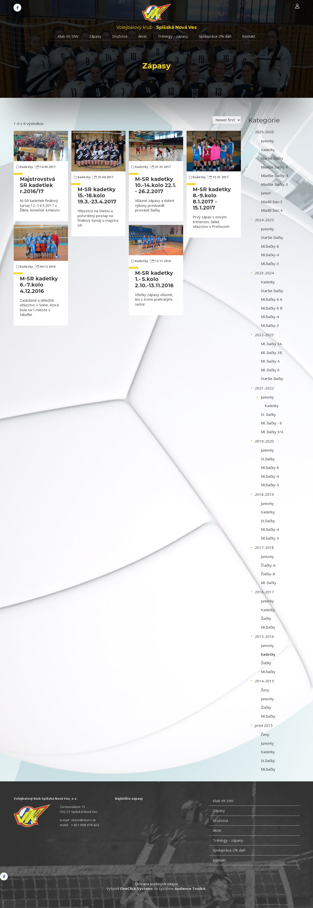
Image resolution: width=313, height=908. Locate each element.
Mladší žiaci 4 (271, 210)
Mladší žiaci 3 (271, 201)
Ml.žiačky (268, 627)
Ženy (265, 689)
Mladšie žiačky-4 (274, 175)
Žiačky (266, 618)
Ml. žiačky (268, 582)
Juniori (266, 192)
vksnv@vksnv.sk (83, 820)
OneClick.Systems (136, 888)
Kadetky (26, 167)
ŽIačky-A (268, 565)
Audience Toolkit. (191, 888)
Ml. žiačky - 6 (271, 423)
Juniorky (267, 140)
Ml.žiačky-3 (270, 263)
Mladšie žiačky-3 (274, 184)
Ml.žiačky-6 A (271, 299)
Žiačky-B (268, 573)
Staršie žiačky (272, 158)
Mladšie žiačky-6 (274, 167)
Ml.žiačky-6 (270, 246)
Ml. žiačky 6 (270, 369)
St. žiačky (268, 414)
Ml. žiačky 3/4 (272, 431)
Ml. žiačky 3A (271, 343)
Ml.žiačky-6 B (271, 308)
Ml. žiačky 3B (271, 352)
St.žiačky (268, 458)
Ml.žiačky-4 (270, 254)
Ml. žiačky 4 (270, 361)
